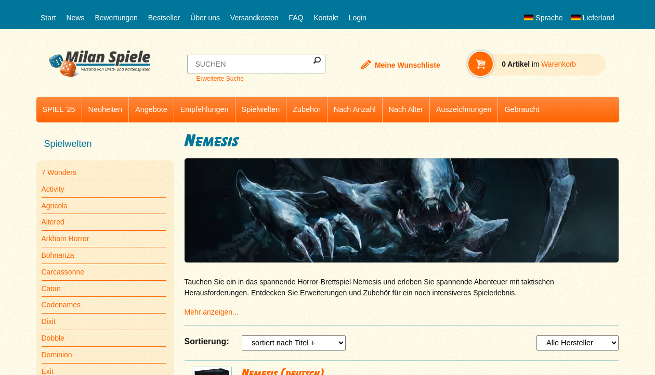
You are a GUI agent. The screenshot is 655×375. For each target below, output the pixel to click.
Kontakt (325, 18)
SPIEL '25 (59, 109)
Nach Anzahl (355, 109)
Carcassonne (63, 272)
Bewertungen (116, 18)
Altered (53, 222)
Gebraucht (521, 109)
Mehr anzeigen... (212, 312)
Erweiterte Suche (219, 78)
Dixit (49, 321)
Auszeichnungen (463, 109)
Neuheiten (105, 109)
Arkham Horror (65, 238)
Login (357, 18)
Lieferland (592, 18)
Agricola (55, 206)
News (75, 18)
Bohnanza (58, 255)
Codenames (61, 305)
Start (48, 18)
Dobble (53, 338)
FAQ (296, 18)
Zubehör (307, 109)
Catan (51, 288)
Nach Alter (406, 109)
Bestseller (164, 18)
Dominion (57, 355)
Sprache (543, 18)
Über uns (205, 18)
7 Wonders (59, 172)
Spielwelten (261, 109)
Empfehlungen (204, 109)
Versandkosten (254, 18)
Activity (53, 189)
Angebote (151, 109)
